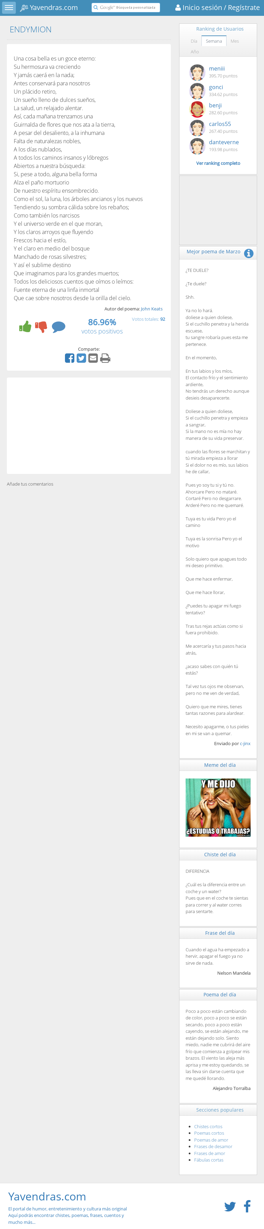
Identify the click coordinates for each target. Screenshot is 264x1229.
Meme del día (220, 765)
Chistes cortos (208, 1126)
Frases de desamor (213, 1146)
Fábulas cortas (208, 1160)
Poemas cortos (209, 1133)
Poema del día (220, 994)
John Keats (152, 309)
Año (195, 52)
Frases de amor (209, 1153)
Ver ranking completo (218, 163)
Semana (214, 41)
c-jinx (245, 743)
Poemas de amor (211, 1140)
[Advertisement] (89, 426)
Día (194, 41)
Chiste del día (220, 854)
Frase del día (220, 933)
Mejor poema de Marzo (213, 251)
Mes (235, 41)
